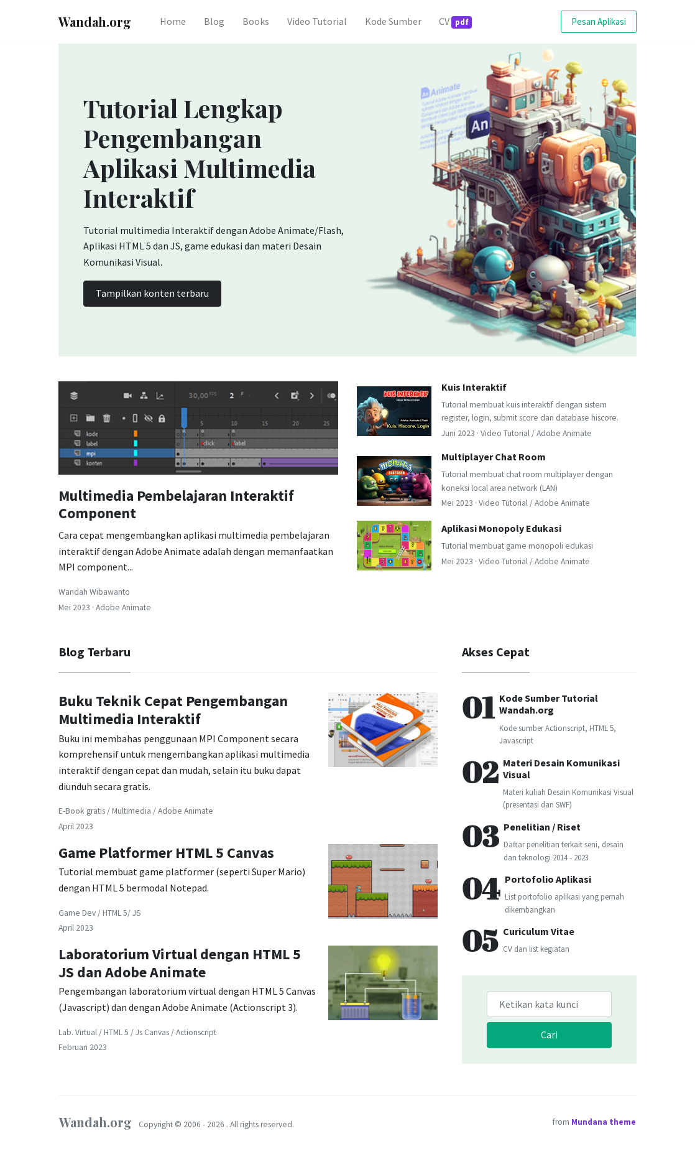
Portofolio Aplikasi (548, 879)
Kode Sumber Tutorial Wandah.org (548, 704)
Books (255, 21)
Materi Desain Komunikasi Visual (561, 768)
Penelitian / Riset (542, 827)
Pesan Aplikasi (598, 21)
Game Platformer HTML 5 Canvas (166, 852)
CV (455, 22)
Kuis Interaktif (474, 387)
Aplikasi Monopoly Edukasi (501, 528)
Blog (214, 21)
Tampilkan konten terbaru (152, 293)
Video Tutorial (317, 21)
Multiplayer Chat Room (493, 456)
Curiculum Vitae (538, 931)
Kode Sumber (393, 21)
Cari (549, 1034)
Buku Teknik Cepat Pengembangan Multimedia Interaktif (173, 709)
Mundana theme (603, 1122)
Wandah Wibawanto (94, 592)
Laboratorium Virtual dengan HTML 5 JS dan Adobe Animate (179, 963)
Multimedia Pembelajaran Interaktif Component (176, 504)
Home (177, 20)
